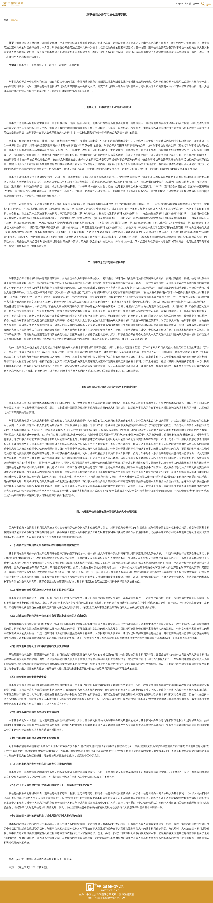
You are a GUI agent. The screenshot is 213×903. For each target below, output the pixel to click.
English (179, 3)
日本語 (188, 3)
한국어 (196, 3)
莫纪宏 (14, 20)
